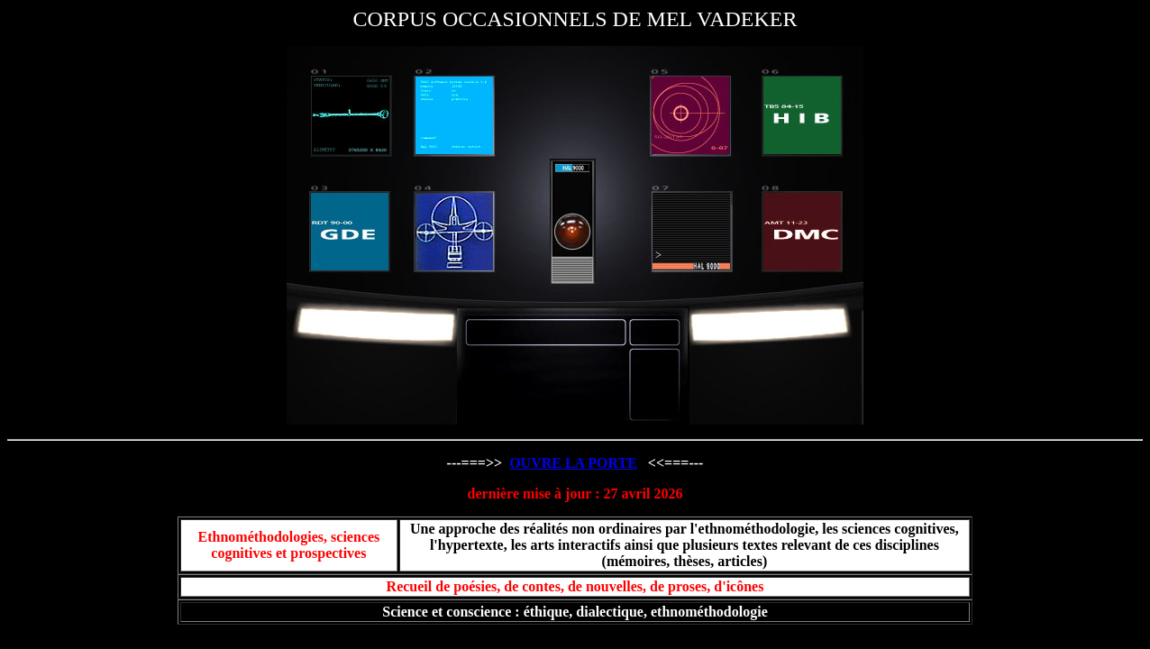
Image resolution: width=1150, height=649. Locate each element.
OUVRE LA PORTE (573, 463)
